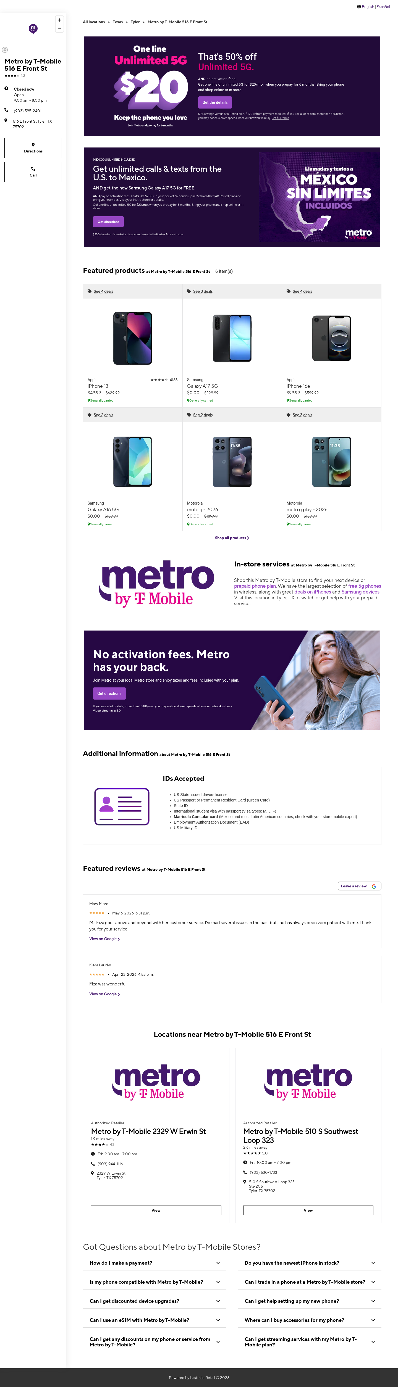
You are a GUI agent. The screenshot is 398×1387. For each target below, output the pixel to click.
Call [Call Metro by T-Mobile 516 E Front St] (33, 171)
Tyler (135, 22)
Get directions (108, 222)
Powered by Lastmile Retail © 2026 (199, 1377)
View (156, 1210)
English (368, 6)
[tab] (154, 1263)
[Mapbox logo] (5, 50)
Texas (118, 22)
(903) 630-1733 (263, 1172)
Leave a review (358, 886)
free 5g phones (364, 586)
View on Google (106, 939)
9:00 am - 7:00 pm (117, 1154)
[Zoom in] (60, 20)
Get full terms (280, 118)
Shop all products (232, 538)
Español (383, 6)
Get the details (215, 102)
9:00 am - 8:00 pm (30, 94)
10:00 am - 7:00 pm (270, 1162)
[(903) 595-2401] (33, 111)
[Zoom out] (60, 28)
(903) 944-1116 (110, 1164)
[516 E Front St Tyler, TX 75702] (33, 124)
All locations (94, 22)
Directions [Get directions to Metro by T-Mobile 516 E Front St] (33, 147)
